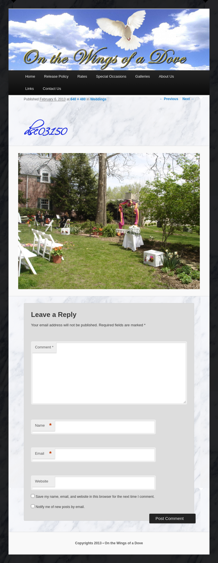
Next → (188, 99)
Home (30, 76)
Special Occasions (111, 76)
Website (41, 481)
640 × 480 (78, 99)
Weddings (98, 99)
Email (43, 454)
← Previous (169, 99)
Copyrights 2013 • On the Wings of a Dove (109, 543)
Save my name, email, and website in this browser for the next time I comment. (95, 497)
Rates (82, 76)
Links (29, 88)
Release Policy (56, 76)
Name (43, 426)
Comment (44, 347)
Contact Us (52, 88)
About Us (166, 76)
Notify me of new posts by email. (60, 507)
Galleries (142, 76)
